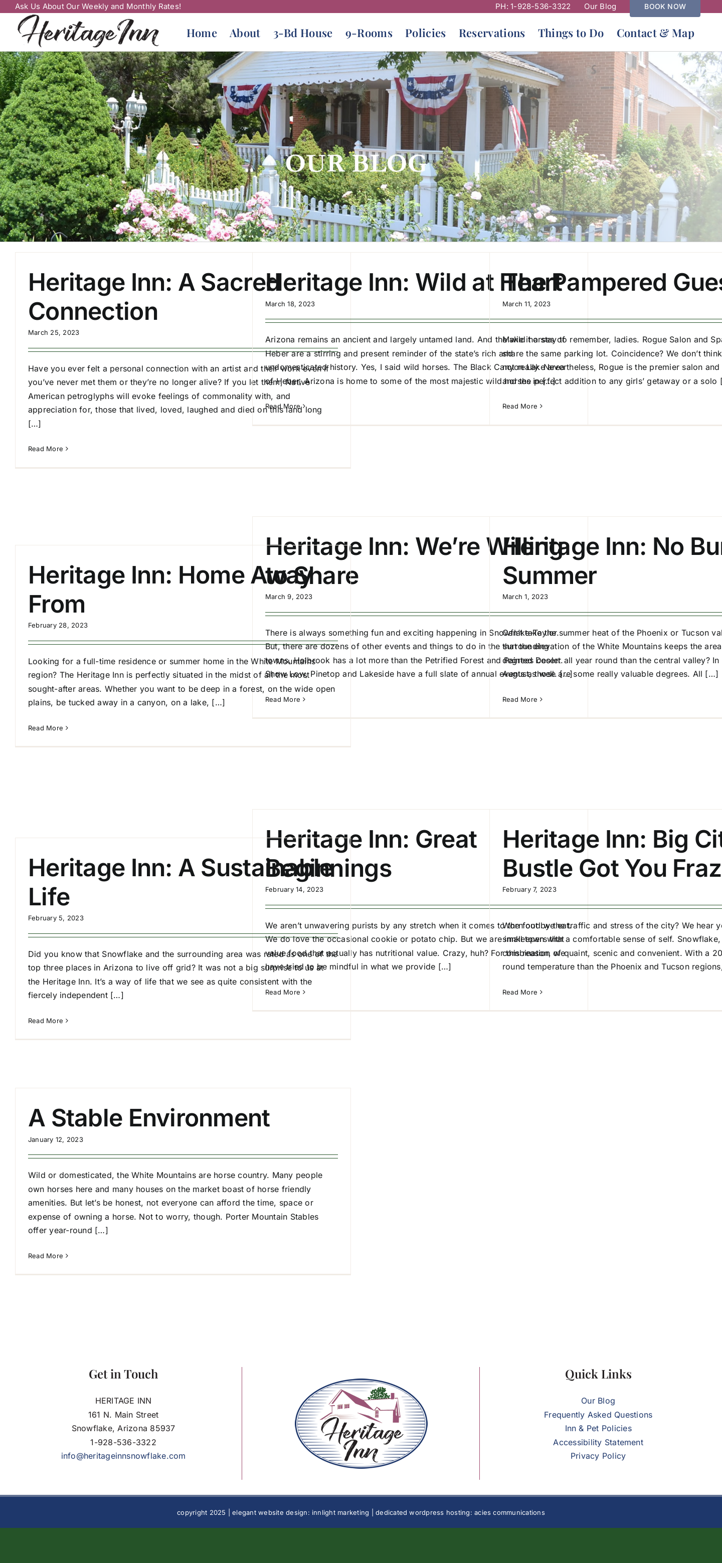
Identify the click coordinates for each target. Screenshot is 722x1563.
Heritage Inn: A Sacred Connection (154, 296)
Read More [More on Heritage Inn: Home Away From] (45, 728)
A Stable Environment (149, 1117)
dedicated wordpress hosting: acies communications (460, 1512)
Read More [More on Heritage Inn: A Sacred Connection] (45, 449)
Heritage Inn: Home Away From (170, 589)
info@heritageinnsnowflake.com (123, 1456)
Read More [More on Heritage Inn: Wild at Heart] (282, 406)
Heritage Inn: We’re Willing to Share (414, 560)
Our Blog (598, 1401)
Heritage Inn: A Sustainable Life (180, 882)
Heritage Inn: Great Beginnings (371, 853)
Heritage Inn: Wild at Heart (414, 282)
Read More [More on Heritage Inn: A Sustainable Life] (45, 1021)
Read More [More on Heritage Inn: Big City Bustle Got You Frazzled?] (519, 992)
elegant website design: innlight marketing (300, 1512)
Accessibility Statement (598, 1442)
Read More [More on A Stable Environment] (45, 1256)
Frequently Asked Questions (598, 1415)
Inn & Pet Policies (598, 1428)
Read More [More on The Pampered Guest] (519, 406)
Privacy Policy (598, 1456)
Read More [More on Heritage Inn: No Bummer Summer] (519, 699)
